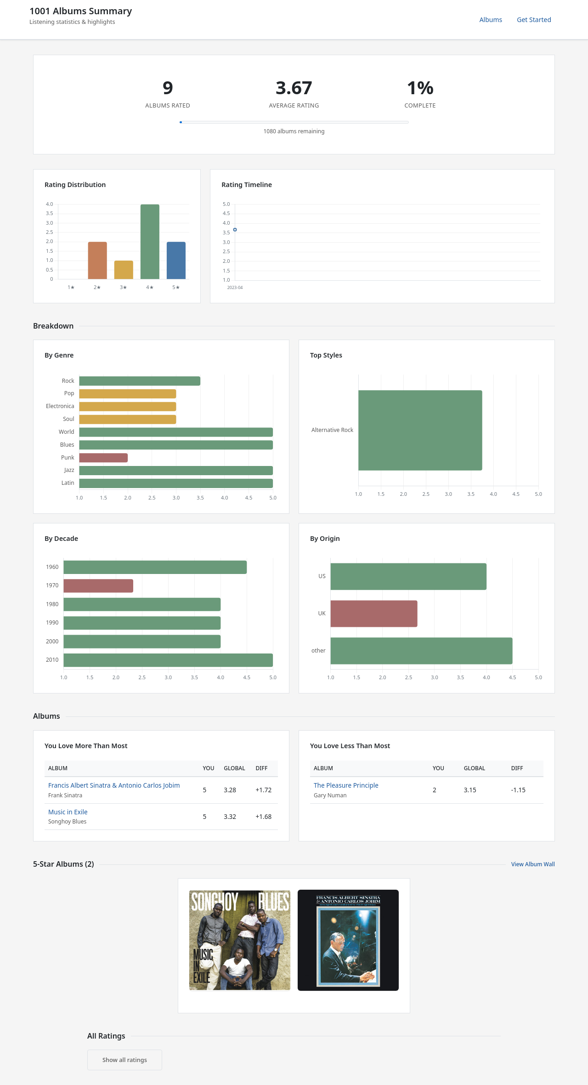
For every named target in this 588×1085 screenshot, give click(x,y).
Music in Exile (68, 811)
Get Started (534, 19)
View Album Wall (533, 864)
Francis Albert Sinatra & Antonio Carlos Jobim (114, 785)
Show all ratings (124, 1060)
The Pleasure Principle (346, 785)
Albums (491, 19)
